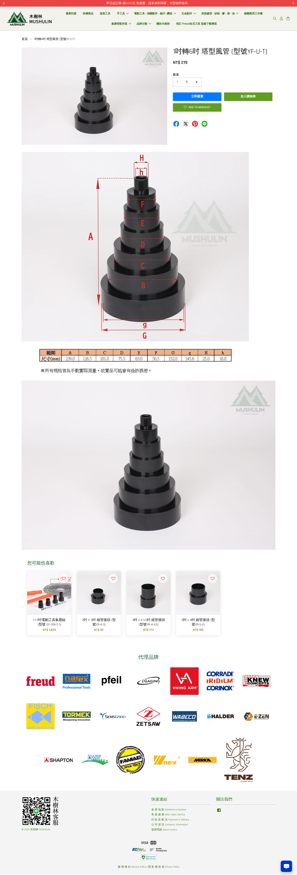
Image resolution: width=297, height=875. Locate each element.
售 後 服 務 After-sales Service (168, 814)
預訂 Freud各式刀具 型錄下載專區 (196, 23)
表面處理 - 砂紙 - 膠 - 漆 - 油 (219, 13)
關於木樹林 (163, 23)
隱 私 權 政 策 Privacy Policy (163, 867)
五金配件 (188, 13)
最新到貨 (71, 13)
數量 (176, 75)
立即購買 (197, 97)
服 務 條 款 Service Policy (132, 867)
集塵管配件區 (121, 23)
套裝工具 (105, 13)
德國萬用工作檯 (253, 13)
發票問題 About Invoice (164, 829)
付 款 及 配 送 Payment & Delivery (170, 819)
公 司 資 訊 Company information (169, 825)
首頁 (25, 39)
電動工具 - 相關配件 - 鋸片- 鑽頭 (155, 13)
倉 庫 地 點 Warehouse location (168, 809)
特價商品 (88, 13)
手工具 (123, 13)
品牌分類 (144, 23)
